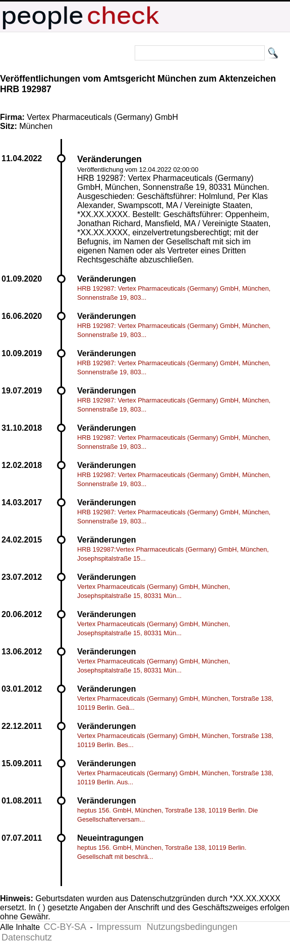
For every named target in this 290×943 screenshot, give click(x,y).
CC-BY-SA (65, 927)
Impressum (118, 927)
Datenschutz (27, 937)
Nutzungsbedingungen (192, 927)
